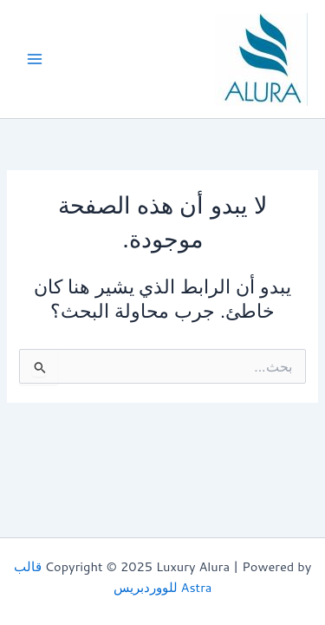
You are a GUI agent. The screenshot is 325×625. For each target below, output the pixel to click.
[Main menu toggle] (34, 59)
